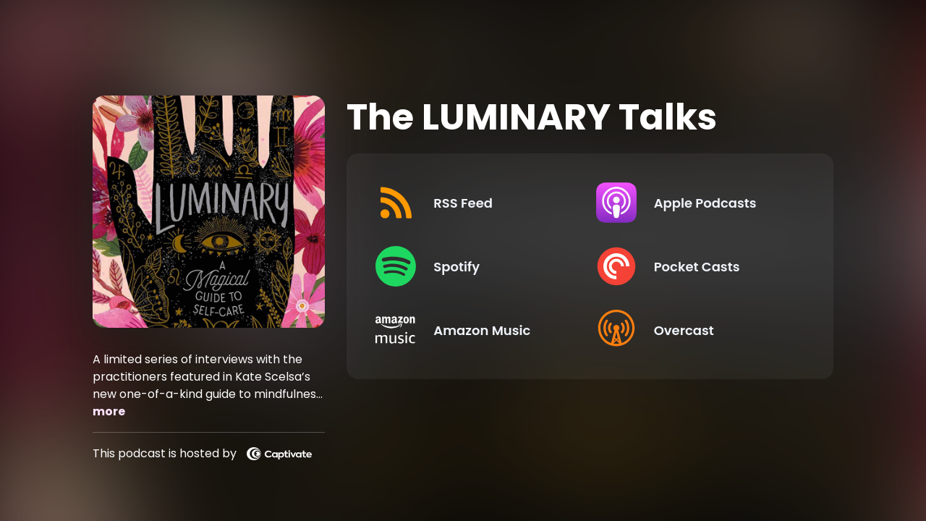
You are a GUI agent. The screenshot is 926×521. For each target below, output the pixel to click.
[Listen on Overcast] (694, 330)
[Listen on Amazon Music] (474, 330)
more (109, 411)
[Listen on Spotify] (474, 266)
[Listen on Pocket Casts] (694, 266)
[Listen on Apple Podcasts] (694, 203)
